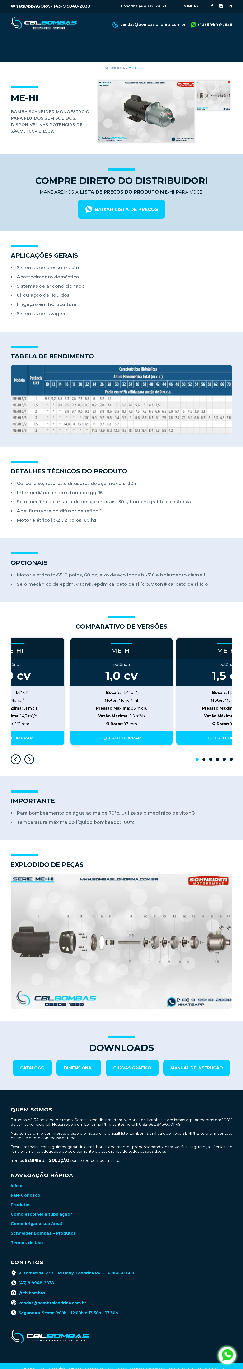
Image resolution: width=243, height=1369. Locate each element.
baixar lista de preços (121, 199)
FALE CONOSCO (79, 43)
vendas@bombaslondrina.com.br (149, 25)
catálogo (32, 1058)
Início (17, 1176)
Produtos (21, 1195)
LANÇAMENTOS (194, 43)
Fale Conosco (25, 1185)
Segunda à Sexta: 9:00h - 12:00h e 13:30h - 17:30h (64, 1303)
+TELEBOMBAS (185, 6)
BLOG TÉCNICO (153, 43)
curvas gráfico (132, 1058)
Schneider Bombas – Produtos (43, 1223)
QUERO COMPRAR (121, 728)
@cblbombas (28, 1283)
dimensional (79, 1058)
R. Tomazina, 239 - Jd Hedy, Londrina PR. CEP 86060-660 (72, 1263)
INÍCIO (17, 43)
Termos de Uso (27, 1233)
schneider (115, 58)
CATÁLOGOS (116, 43)
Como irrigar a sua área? (37, 1214)
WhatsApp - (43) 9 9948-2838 (50, 6)
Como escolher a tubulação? (41, 1204)
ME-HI (133, 58)
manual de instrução (197, 1058)
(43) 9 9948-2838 (211, 25)
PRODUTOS (42, 43)
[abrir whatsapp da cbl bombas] (227, 1355)
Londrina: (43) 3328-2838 (143, 6)
